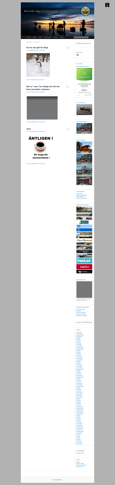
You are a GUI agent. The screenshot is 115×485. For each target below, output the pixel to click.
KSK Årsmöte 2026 (80, 309)
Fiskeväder (80, 191)
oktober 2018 (79, 411)
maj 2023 (78, 361)
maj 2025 (78, 341)
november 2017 (79, 428)
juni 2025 (78, 339)
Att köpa (34, 37)
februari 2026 (79, 333)
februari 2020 (79, 392)
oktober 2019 (79, 395)
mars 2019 (78, 405)
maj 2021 (78, 378)
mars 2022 (78, 374)
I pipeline (62, 37)
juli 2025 (78, 338)
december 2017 (79, 426)
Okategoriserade (34, 79)
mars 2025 (78, 344)
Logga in (78, 462)
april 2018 (78, 420)
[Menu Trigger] (107, 5)
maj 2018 (78, 419)
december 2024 (79, 347)
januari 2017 (79, 444)
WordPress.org (79, 466)
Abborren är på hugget (81, 315)
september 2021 (80, 377)
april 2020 (78, 389)
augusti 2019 (79, 397)
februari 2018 (79, 423)
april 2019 (78, 403)
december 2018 (79, 408)
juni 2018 (78, 417)
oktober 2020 (79, 384)
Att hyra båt (80, 102)
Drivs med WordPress (57, 479)
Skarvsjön (78, 310)
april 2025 (78, 342)
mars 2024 (78, 355)
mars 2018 (78, 422)
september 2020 (80, 386)
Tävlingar (56, 37)
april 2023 (78, 363)
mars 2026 (78, 332)
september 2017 (80, 431)
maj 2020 (78, 388)
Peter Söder (42, 50)
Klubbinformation (47, 37)
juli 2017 (78, 434)
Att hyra (40, 37)
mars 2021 (78, 381)
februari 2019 (79, 406)
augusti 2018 (79, 414)
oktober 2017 (79, 430)
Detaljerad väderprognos (81, 195)
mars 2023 (78, 364)
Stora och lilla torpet (81, 312)
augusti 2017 (79, 433)
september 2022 (80, 369)
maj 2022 (78, 370)
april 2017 (78, 439)
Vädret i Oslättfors (80, 196)
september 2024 (80, 349)
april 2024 (78, 353)
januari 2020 (79, 394)
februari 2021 (79, 383)
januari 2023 (79, 367)
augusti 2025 (79, 336)
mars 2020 (78, 391)
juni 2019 (78, 400)
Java (28, 129)
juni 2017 (78, 436)
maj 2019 (78, 401)
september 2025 (80, 335)
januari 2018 (79, 425)
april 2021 (78, 380)
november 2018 (79, 409)
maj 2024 (78, 352)
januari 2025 (79, 346)
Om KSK (29, 37)
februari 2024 (79, 356)
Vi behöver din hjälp (80, 314)
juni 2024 (78, 350)
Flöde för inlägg (80, 463)
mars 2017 (78, 440)
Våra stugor (80, 140)
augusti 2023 (79, 360)
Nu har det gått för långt (37, 47)
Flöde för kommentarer (81, 465)
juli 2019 (78, 398)
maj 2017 (78, 437)
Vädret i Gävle (79, 193)
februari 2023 (79, 366)
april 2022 (78, 372)
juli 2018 (78, 415)
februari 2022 (79, 375)
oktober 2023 (79, 358)
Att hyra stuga (81, 121)
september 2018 (80, 412)
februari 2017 (79, 442)
